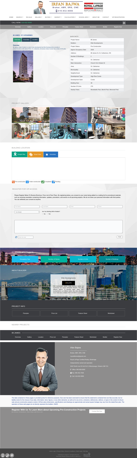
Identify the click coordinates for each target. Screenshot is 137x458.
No (44, 214)
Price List (53, 27)
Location (40, 27)
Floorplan (65, 27)
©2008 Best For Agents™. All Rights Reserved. (68, 454)
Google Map (19, 154)
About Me (96, 17)
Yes (49, 214)
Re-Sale (29, 17)
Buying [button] (48, 17)
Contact (105, 17)
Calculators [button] (70, 17)
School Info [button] (84, 17)
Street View (34, 154)
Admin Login (52, 451)
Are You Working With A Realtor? (51, 211)
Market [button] (58, 17)
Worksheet (93, 27)
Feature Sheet (79, 27)
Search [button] (19, 17)
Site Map (85, 451)
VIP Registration (118, 17)
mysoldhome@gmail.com (78, 356)
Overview (18, 27)
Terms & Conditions (70, 451)
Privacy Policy (60, 451)
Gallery (29, 27)
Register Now (118, 27)
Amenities (26, 39)
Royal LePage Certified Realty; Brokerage (83, 359)
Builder (105, 27)
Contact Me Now (97, 411)
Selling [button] (38, 17)
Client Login (79, 451)
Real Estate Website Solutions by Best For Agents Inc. (68, 456)
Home (11, 17)
